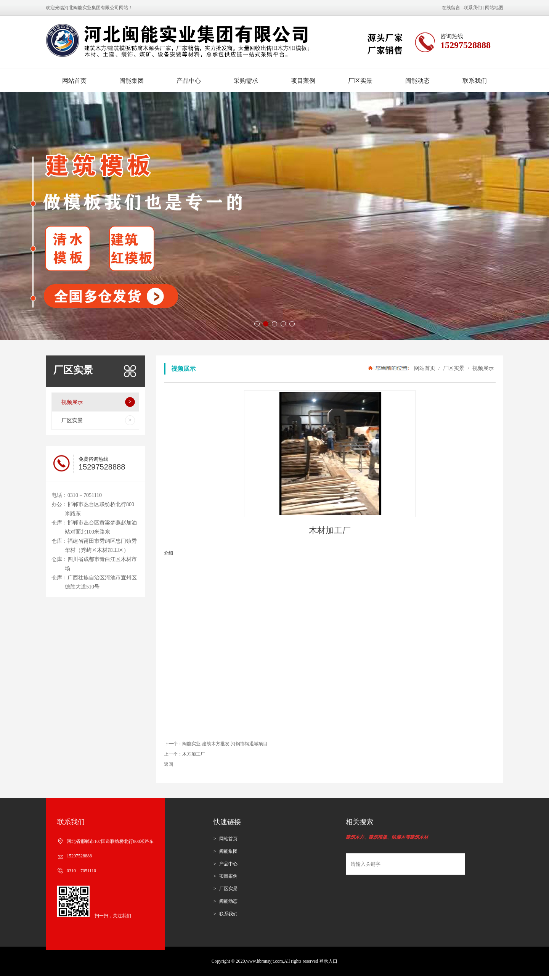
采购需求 (246, 80)
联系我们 (473, 7)
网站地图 (494, 7)
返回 (168, 764)
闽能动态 (417, 80)
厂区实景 (360, 80)
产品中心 (189, 80)
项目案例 (303, 80)
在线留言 (451, 7)
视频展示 (482, 368)
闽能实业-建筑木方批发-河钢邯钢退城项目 (225, 743)
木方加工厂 (193, 754)
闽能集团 (131, 80)
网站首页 (74, 80)
